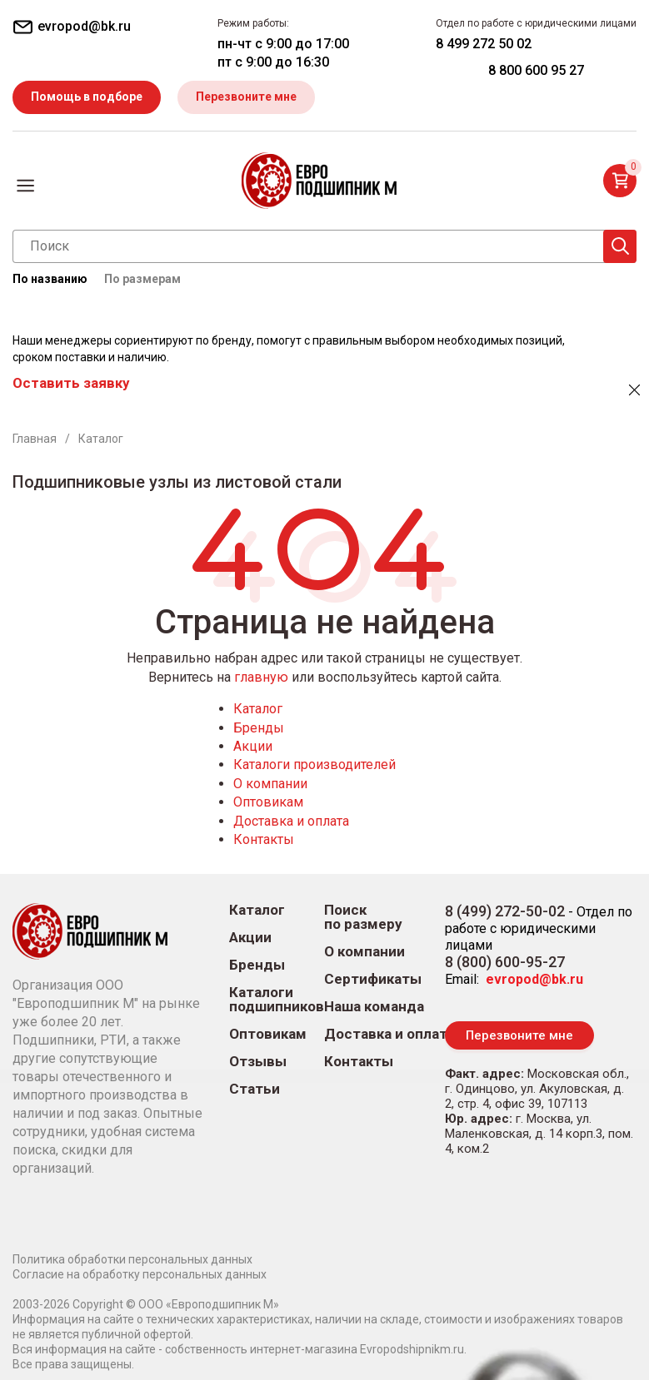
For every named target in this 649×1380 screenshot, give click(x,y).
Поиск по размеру (363, 917)
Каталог (257, 709)
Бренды (258, 728)
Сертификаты (373, 979)
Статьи (254, 1089)
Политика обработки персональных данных (132, 1259)
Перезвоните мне (246, 96)
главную (261, 677)
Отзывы (258, 1062)
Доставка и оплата (291, 821)
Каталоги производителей (314, 764)
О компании (270, 784)
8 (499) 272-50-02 (505, 911)
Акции (252, 746)
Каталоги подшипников (276, 999)
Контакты (263, 839)
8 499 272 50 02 (484, 44)
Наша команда (374, 1007)
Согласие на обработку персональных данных (139, 1274)
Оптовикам (268, 802)
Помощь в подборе (86, 96)
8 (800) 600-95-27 (505, 961)
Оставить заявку (70, 383)
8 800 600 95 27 (536, 70)
